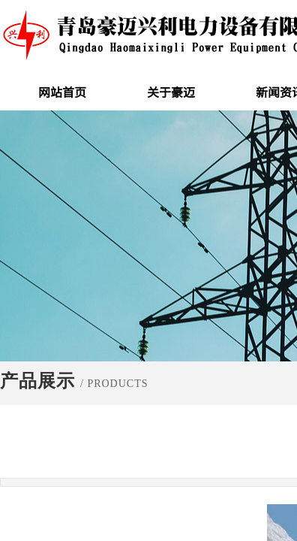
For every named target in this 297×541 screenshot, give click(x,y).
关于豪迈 (171, 92)
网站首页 (62, 92)
